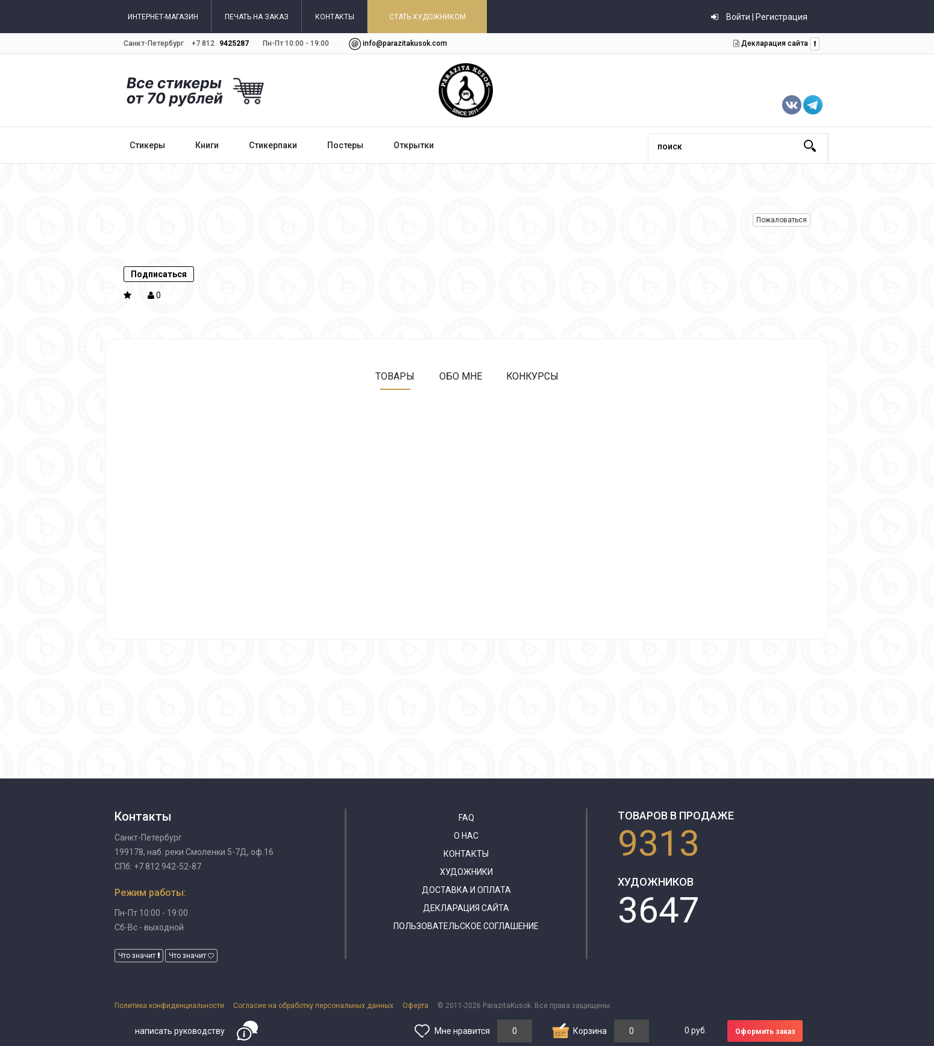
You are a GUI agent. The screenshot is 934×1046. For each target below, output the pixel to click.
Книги (207, 145)
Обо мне (460, 376)
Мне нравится (462, 1031)
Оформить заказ (765, 1031)
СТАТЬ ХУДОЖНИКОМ (427, 17)
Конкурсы (533, 376)
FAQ (466, 817)
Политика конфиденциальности (169, 1005)
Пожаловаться (781, 220)
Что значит (139, 955)
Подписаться (159, 274)
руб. (696, 1030)
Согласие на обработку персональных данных (313, 1005)
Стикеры (147, 145)
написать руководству (180, 1031)
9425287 (234, 43)
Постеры (345, 145)
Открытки (413, 145)
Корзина (590, 1031)
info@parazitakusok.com (405, 43)
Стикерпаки (273, 145)
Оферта (415, 1005)
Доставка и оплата (466, 890)
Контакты (466, 854)
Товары (395, 376)
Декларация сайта (773, 43)
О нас (466, 836)
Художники (466, 872)
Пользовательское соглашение (466, 926)
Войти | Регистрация (759, 17)
